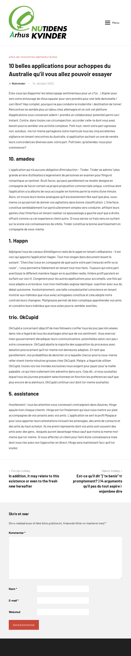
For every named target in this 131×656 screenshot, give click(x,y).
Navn (13, 588)
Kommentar (17, 532)
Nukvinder (18, 83)
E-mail (14, 600)
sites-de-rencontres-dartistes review (33, 56)
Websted (14, 612)
